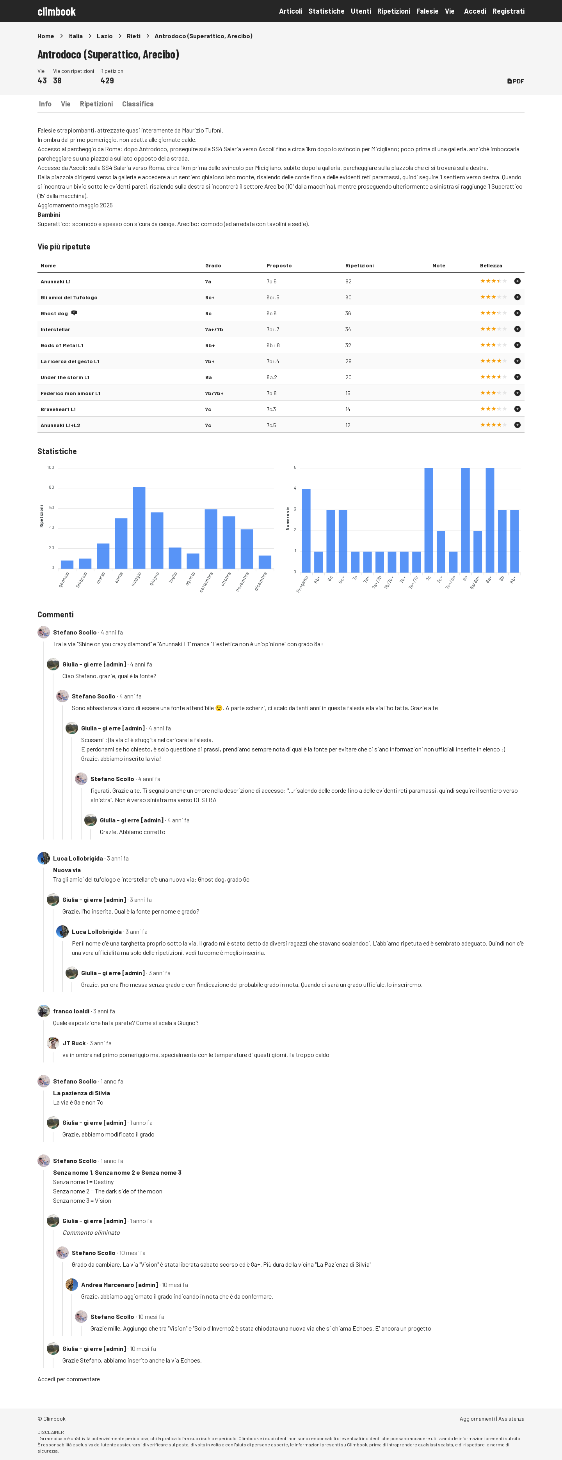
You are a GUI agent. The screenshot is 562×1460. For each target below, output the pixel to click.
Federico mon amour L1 (70, 393)
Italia (75, 35)
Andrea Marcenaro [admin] (119, 1284)
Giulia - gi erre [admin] (94, 664)
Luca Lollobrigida (78, 858)
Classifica (138, 103)
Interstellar (55, 329)
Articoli (290, 11)
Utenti (361, 11)
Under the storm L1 (65, 377)
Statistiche (326, 11)
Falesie (427, 11)
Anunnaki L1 (56, 281)
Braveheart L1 (58, 409)
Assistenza (511, 1418)
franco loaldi (71, 1011)
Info (45, 103)
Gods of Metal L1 (62, 345)
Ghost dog (54, 313)
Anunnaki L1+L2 (60, 425)
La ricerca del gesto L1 (70, 361)
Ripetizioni (393, 11)
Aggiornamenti (477, 1418)
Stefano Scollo (75, 632)
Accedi (475, 11)
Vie (450, 11)
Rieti (133, 35)
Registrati (509, 11)
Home (45, 35)
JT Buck (74, 1042)
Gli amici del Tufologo (69, 297)
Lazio (105, 35)
